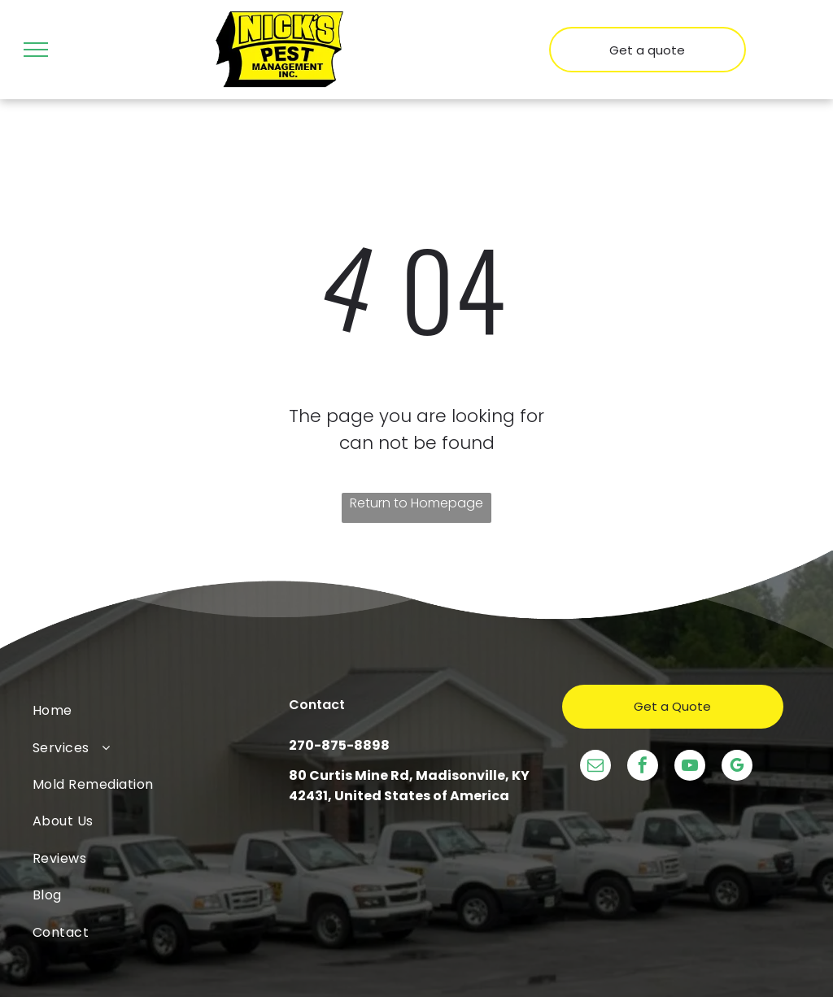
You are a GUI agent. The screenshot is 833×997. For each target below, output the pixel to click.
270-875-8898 (339, 745)
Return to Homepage (416, 503)
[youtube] (689, 767)
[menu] (36, 49)
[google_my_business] (737, 767)
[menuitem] (161, 710)
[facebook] (642, 767)
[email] (595, 767)
